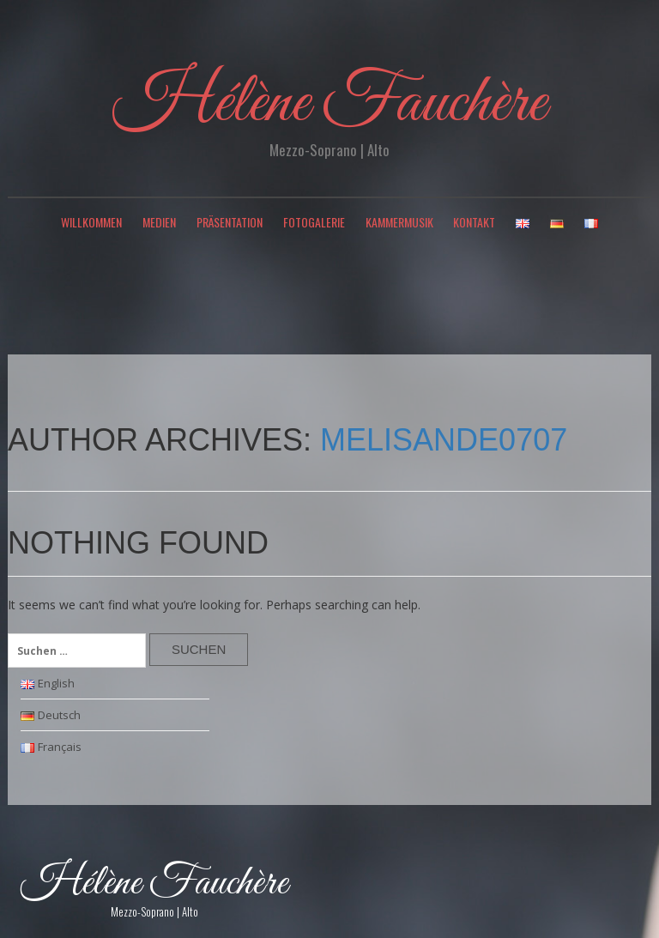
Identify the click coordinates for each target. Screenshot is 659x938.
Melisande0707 (443, 439)
